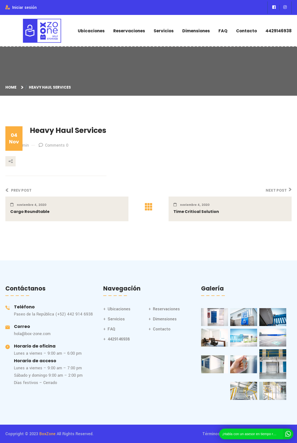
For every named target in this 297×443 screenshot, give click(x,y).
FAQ (223, 31)
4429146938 (278, 31)
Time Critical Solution (196, 211)
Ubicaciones (91, 31)
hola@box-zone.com (32, 334)
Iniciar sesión (21, 7)
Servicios (164, 31)
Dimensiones (196, 31)
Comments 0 (53, 145)
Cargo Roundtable (29, 211)
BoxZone (47, 434)
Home (11, 87)
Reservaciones (129, 31)
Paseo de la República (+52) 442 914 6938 (53, 314)
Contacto (246, 31)
